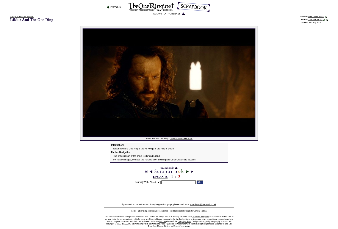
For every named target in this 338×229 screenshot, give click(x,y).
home (133, 211)
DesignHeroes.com (182, 226)
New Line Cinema (316, 16)
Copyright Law (184, 221)
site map (173, 211)
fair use (162, 221)
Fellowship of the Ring (155, 159)
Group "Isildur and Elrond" (22, 16)
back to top (163, 211)
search (181, 211)
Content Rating (200, 211)
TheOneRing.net (315, 19)
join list (188, 211)
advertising (142, 211)
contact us (152, 211)
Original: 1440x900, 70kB (181, 138)
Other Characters (179, 159)
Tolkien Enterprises (200, 216)
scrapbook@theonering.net (203, 204)
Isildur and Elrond (151, 156)
